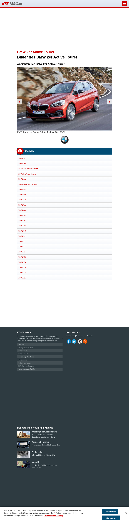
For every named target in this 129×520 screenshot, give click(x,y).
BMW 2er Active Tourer (28, 168)
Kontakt (90, 336)
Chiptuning (22, 360)
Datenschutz (80, 336)
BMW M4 (22, 226)
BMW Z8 (21, 246)
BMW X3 (22, 262)
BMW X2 (22, 257)
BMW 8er (22, 210)
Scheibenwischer (24, 363)
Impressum (70, 336)
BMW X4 (22, 267)
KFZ (12, 3)
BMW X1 (21, 252)
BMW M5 (22, 231)
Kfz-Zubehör (33, 338)
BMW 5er (22, 194)
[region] (64, 513)
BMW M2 (22, 215)
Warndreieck (23, 354)
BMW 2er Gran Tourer (27, 174)
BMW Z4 (22, 241)
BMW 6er (22, 200)
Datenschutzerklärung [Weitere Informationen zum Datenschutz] (53, 515)
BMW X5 (22, 272)
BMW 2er (22, 163)
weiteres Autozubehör (26, 369)
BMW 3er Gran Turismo (27, 184)
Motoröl (21, 345)
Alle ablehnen (110, 511)
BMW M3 (22, 220)
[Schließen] (126, 513)
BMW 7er (22, 205)
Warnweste (22, 351)
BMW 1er (22, 158)
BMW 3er (22, 179)
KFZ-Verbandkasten (26, 366)
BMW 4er (22, 189)
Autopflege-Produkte (26, 357)
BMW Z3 (21, 236)
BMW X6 (22, 278)
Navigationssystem (25, 348)
